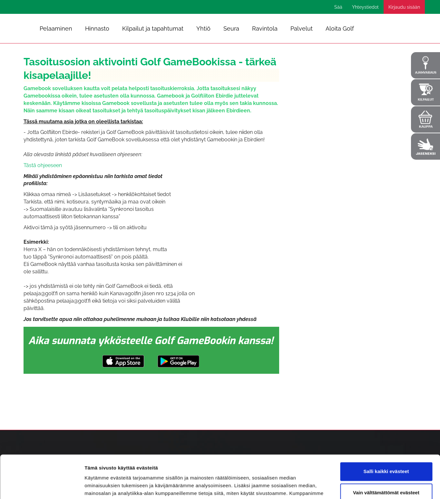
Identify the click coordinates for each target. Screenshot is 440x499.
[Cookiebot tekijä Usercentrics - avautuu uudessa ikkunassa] (42, 486)
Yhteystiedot (365, 7)
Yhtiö (203, 28)
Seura (231, 28)
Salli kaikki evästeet (386, 431)
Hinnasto (97, 28)
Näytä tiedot (98, 486)
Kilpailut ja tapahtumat (152, 28)
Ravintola (265, 28)
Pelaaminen (56, 28)
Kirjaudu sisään (404, 7)
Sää (338, 7)
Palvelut (301, 28)
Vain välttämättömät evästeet (386, 452)
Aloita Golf (340, 28)
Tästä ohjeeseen (43, 165)
